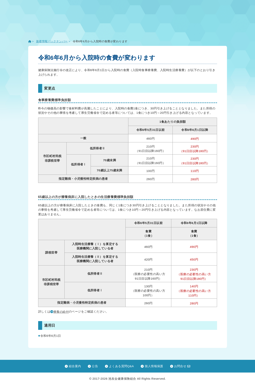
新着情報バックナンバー (52, 41)
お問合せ (180, 366)
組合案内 (73, 366)
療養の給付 (61, 311)
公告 (93, 366)
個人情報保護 (152, 366)
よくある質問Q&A (119, 366)
